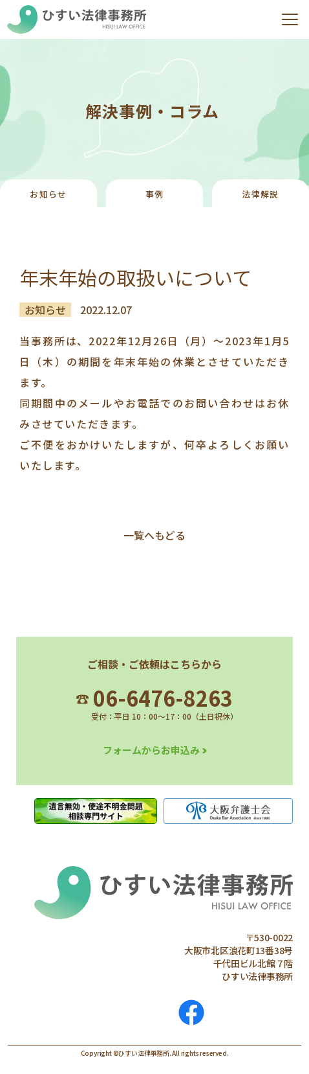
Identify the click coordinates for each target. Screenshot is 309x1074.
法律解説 (260, 194)
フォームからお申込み (151, 750)
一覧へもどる (154, 535)
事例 (154, 194)
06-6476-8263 (154, 698)
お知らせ (48, 194)
